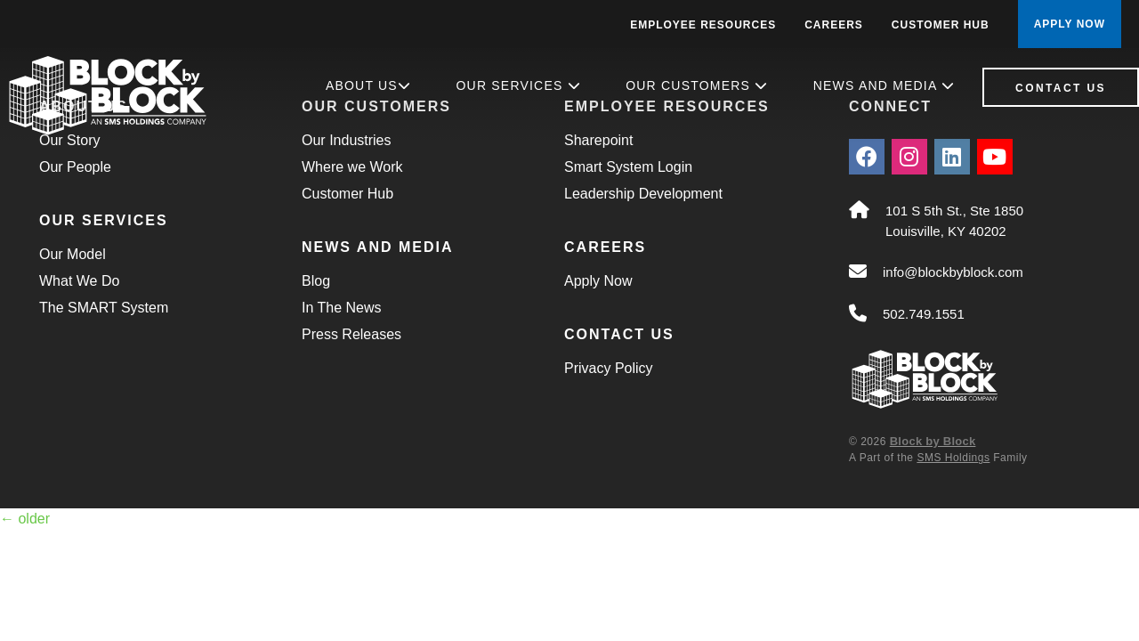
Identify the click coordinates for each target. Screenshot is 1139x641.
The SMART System (103, 307)
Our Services (518, 85)
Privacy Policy (608, 368)
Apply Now (598, 280)
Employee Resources (703, 25)
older (25, 518)
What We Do (79, 280)
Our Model (72, 254)
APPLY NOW (1069, 24)
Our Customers (697, 85)
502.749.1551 (924, 313)
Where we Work (352, 166)
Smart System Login (628, 166)
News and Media (884, 85)
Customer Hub (941, 25)
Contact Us (1060, 88)
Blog (316, 280)
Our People (75, 166)
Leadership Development (643, 193)
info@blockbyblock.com (953, 272)
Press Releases (351, 334)
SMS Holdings (953, 457)
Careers (833, 25)
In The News (342, 307)
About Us (368, 85)
